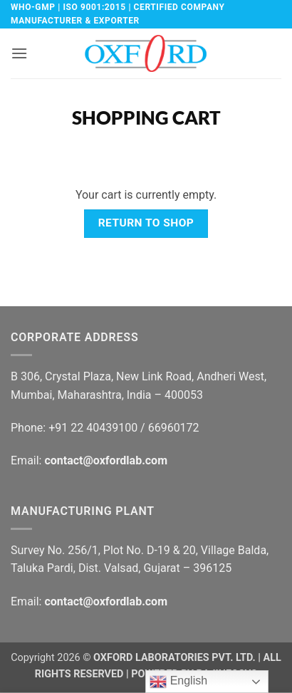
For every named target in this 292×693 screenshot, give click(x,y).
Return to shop (146, 223)
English (178, 681)
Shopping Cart (146, 117)
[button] (19, 53)
